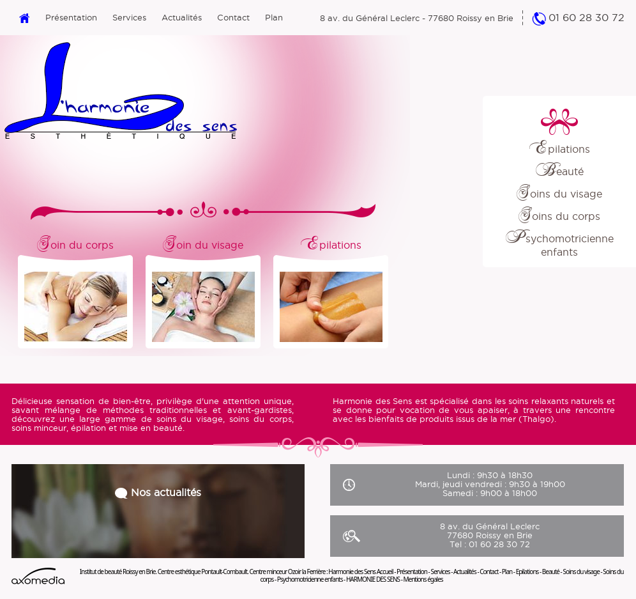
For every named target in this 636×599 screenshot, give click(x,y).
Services (129, 17)
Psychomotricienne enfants (310, 579)
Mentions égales (423, 579)
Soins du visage (559, 193)
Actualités (182, 17)
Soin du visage (203, 243)
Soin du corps (75, 243)
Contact (233, 17)
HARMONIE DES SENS (373, 579)
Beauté (560, 171)
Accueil (385, 571)
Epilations (559, 149)
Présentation (71, 17)
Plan (274, 17)
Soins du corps (559, 216)
